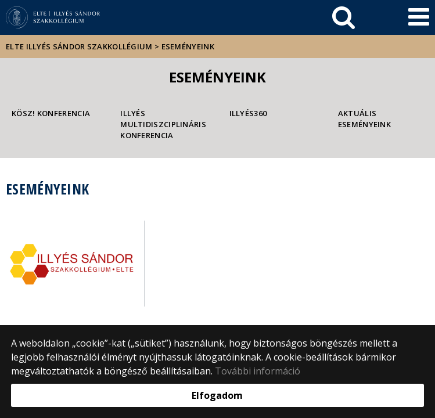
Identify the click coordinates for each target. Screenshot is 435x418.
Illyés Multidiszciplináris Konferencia (163, 124)
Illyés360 (248, 113)
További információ (257, 371)
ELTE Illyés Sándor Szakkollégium (79, 46)
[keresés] (343, 17)
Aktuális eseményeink (364, 118)
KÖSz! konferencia (51, 113)
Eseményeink (187, 46)
